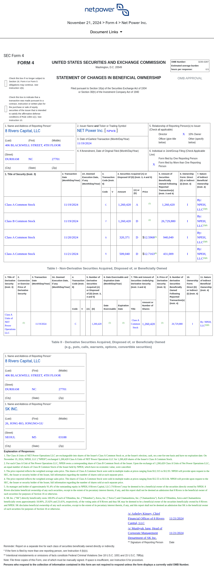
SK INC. (11, 409)
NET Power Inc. (90, 130)
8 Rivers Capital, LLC (22, 131)
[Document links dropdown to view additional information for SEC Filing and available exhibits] (107, 31)
